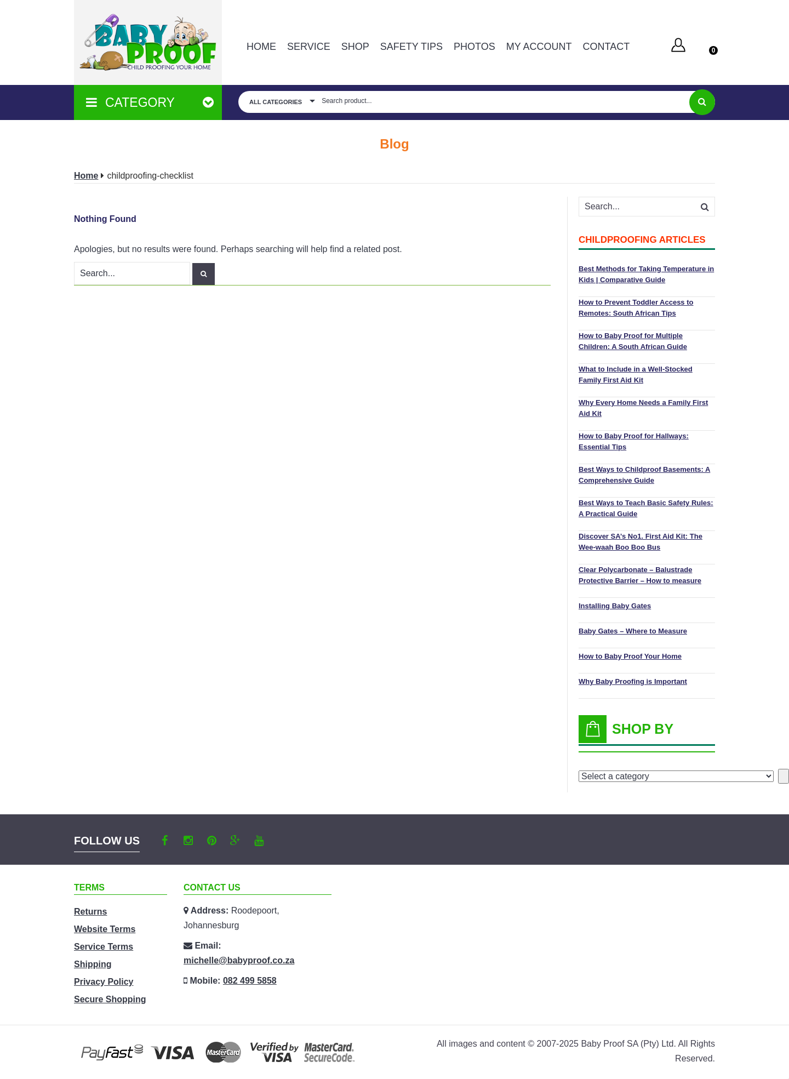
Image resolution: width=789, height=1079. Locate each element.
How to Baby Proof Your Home (630, 656)
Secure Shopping (110, 999)
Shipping (92, 964)
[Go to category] (783, 776)
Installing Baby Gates (615, 606)
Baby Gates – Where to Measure (633, 631)
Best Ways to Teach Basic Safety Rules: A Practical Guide (646, 508)
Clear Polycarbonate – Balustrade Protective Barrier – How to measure (640, 575)
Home (261, 46)
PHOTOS (474, 46)
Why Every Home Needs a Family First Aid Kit (643, 408)
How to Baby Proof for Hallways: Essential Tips (634, 441)
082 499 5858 (250, 980)
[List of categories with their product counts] (676, 776)
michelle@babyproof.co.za (239, 960)
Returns (90, 911)
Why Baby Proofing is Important (633, 681)
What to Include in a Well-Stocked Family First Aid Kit (636, 374)
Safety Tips (411, 46)
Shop (355, 46)
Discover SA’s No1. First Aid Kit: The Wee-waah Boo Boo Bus (640, 541)
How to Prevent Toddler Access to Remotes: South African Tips (636, 307)
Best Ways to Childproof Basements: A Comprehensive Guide (644, 474)
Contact (606, 46)
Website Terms (104, 929)
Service (308, 46)
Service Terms (103, 946)
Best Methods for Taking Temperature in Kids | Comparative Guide (646, 274)
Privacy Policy (104, 981)
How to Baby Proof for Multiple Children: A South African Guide (633, 341)
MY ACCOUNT (539, 46)
